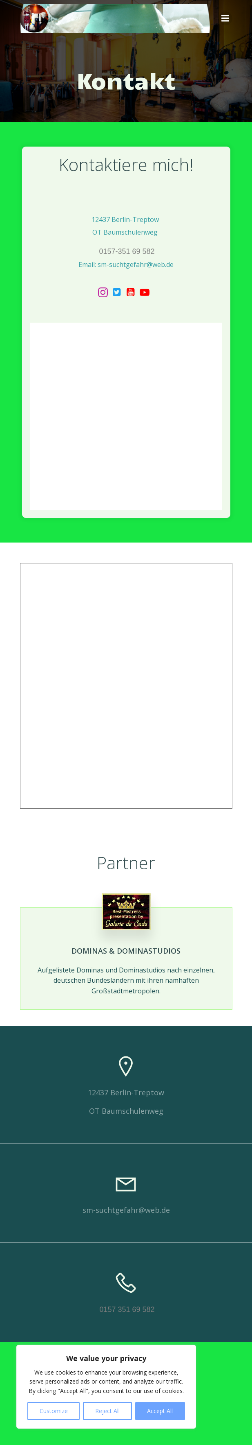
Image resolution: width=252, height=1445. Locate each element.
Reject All (107, 1411)
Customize (54, 1411)
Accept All (160, 1411)
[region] (106, 1387)
